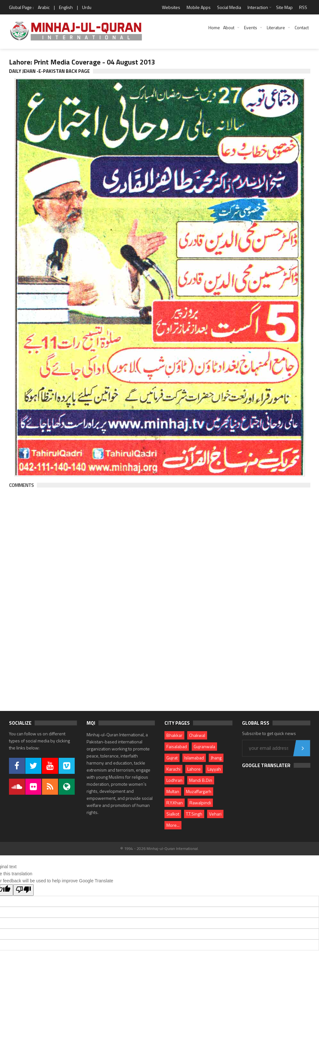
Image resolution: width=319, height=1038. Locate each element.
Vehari (215, 813)
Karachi (173, 769)
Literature (276, 27)
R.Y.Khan (174, 802)
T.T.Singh (194, 813)
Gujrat (172, 757)
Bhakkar (174, 735)
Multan (172, 791)
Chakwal (197, 735)
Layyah (214, 769)
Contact (302, 27)
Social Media (229, 7)
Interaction (258, 7)
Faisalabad (176, 746)
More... (173, 825)
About (228, 27)
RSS (303, 7)
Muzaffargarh (198, 791)
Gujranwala (204, 746)
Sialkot (172, 813)
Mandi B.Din (200, 780)
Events (250, 27)
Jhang (216, 757)
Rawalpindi (200, 802)
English (66, 7)
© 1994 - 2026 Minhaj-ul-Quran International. (159, 848)
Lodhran (174, 780)
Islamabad (194, 757)
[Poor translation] (23, 890)
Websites (171, 7)
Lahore (194, 769)
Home (214, 27)
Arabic (44, 7)
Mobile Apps (199, 7)
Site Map (284, 7)
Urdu (86, 7)
